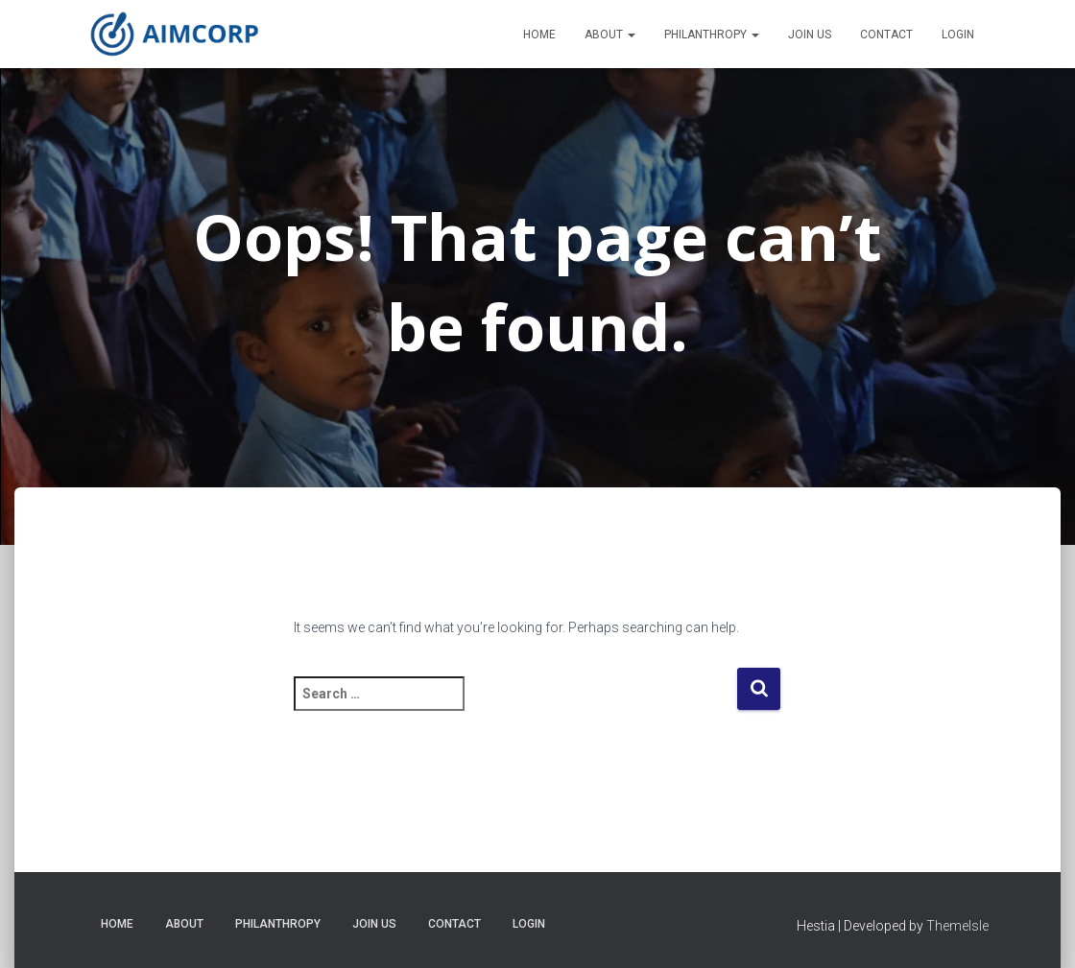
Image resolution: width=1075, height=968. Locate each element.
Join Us (809, 34)
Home (539, 34)
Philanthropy (711, 34)
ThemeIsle (957, 925)
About (610, 34)
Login (958, 34)
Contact (886, 34)
